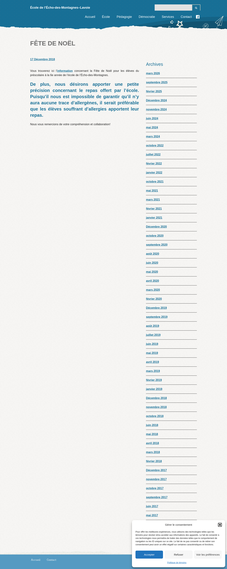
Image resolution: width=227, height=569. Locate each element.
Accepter (149, 554)
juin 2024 (152, 118)
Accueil (90, 17)
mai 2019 (152, 352)
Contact (186, 17)
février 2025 (154, 91)
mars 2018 (153, 452)
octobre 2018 (155, 416)
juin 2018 (152, 425)
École (106, 17)
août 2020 (152, 253)
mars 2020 (153, 289)
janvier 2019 (154, 389)
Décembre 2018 (156, 398)
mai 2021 (152, 190)
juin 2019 (152, 343)
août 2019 (152, 325)
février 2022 (154, 163)
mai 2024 (152, 127)
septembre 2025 (156, 82)
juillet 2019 (153, 334)
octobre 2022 (155, 145)
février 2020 (154, 298)
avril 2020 (152, 280)
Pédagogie (124, 17)
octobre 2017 (155, 488)
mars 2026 (153, 73)
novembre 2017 (156, 479)
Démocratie (147, 17)
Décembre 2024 (156, 100)
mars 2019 (153, 370)
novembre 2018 (156, 407)
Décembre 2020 (156, 226)
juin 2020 (152, 262)
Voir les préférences (208, 554)
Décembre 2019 (156, 307)
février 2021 (154, 208)
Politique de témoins (176, 562)
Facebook (198, 16)
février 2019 (154, 380)
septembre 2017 (156, 497)
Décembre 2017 (156, 470)
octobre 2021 (155, 181)
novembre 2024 (156, 109)
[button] (220, 525)
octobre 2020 (155, 235)
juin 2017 (152, 506)
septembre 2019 (156, 316)
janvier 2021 (154, 217)
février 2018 (154, 461)
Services (168, 17)
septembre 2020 (156, 244)
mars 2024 (153, 136)
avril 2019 (152, 361)
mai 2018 (152, 434)
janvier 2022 (154, 172)
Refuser (178, 554)
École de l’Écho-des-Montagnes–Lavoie (60, 7)
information (65, 70)
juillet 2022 (153, 154)
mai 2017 (152, 515)
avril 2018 (152, 443)
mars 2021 (153, 199)
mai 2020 (152, 271)
